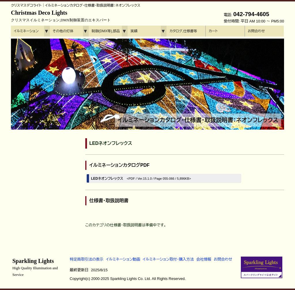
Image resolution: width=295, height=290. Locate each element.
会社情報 (203, 259)
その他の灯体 (63, 31)
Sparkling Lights (35, 267)
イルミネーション (26, 31)
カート (213, 31)
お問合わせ (256, 31)
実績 (134, 31)
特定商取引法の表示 (86, 259)
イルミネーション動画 (123, 259)
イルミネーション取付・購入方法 (168, 259)
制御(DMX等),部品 (106, 31)
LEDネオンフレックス (141, 179)
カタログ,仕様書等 (183, 31)
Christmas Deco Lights (61, 16)
